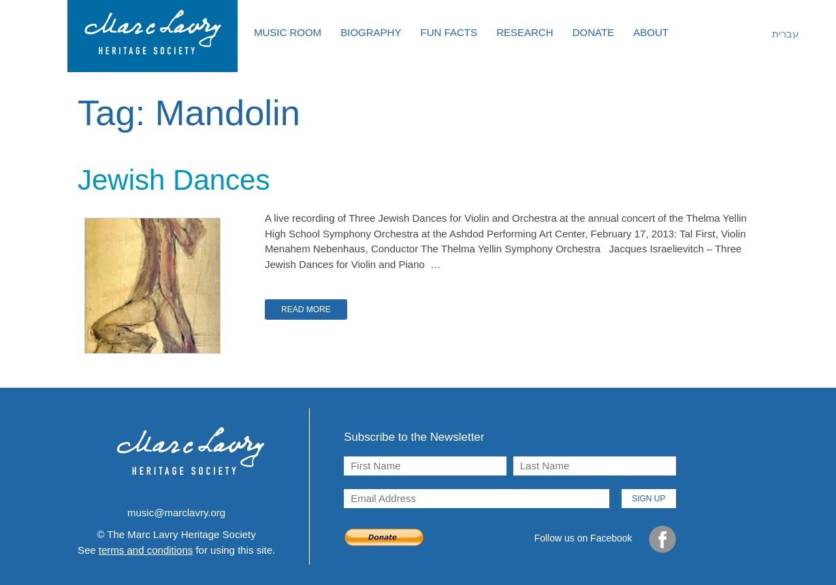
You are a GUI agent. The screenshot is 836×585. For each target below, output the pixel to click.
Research (524, 32)
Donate (593, 32)
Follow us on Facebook (605, 539)
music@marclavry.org (176, 512)
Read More (306, 309)
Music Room (287, 32)
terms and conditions (146, 550)
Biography (370, 32)
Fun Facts (449, 32)
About (651, 32)
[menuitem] (775, 34)
